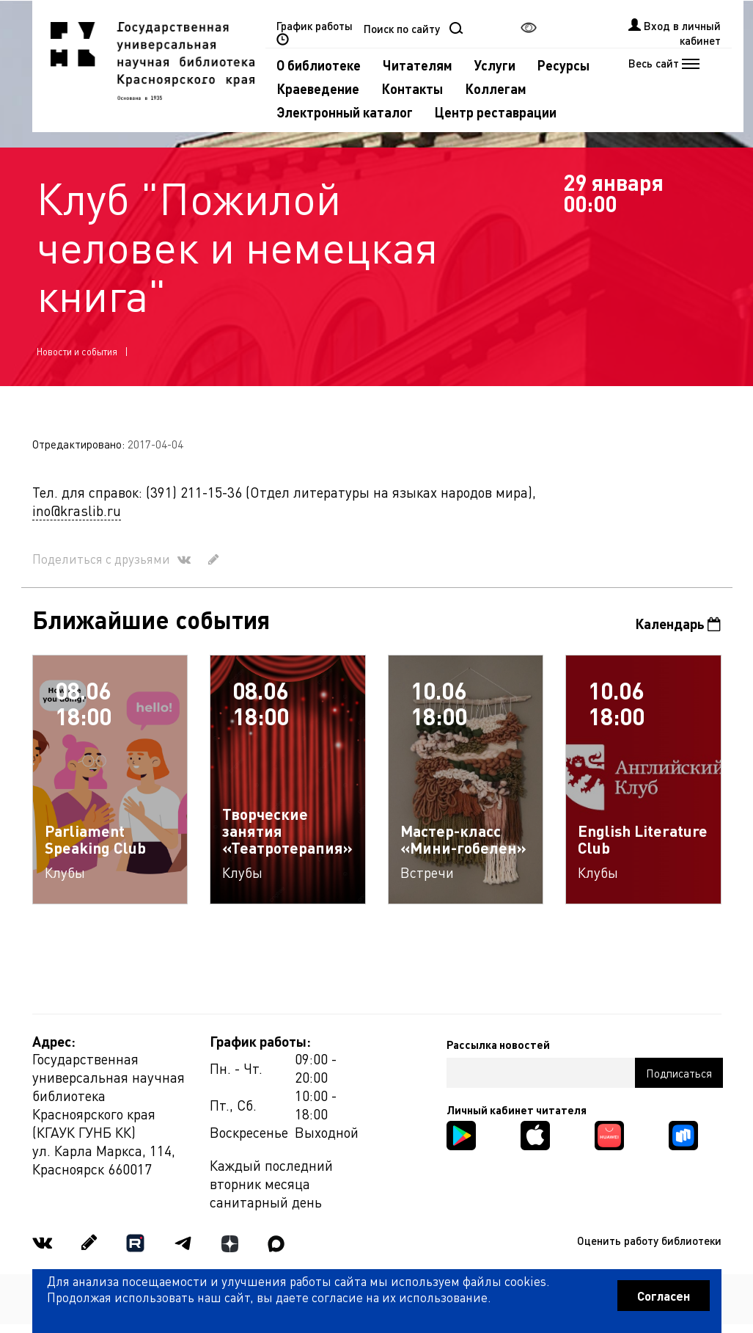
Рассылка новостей (498, 1044)
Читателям (417, 65)
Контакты (412, 88)
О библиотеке (318, 65)
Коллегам (495, 88)
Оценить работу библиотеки (649, 1240)
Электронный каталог (344, 111)
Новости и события (77, 351)
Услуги (494, 65)
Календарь (678, 623)
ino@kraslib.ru (76, 510)
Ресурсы (563, 65)
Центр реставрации (496, 111)
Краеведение (317, 88)
